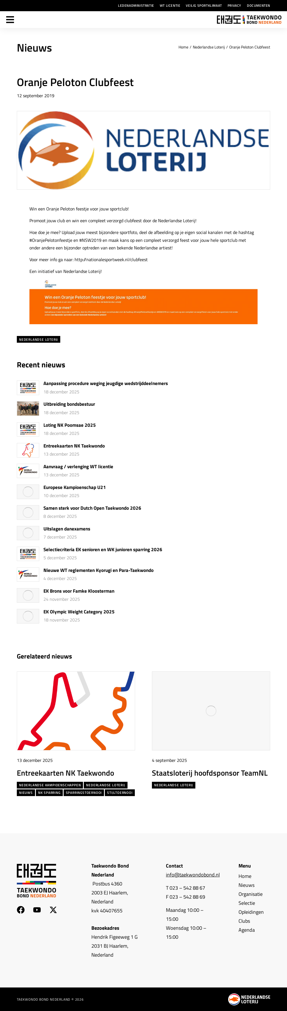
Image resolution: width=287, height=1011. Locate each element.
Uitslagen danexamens (66, 529)
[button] (255, 656)
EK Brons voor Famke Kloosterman (78, 591)
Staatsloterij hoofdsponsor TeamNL (210, 772)
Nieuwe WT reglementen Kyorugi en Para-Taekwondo (98, 570)
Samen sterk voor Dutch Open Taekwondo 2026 (92, 508)
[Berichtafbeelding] (28, 388)
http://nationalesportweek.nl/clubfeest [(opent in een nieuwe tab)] (111, 259)
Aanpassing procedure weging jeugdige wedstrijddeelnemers (105, 384)
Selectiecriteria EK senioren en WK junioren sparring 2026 (102, 550)
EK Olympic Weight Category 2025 (79, 612)
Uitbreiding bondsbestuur (69, 404)
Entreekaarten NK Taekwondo (74, 446)
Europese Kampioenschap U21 (74, 487)
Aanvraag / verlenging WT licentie (78, 467)
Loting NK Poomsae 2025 (69, 425)
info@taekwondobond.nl (193, 874)
